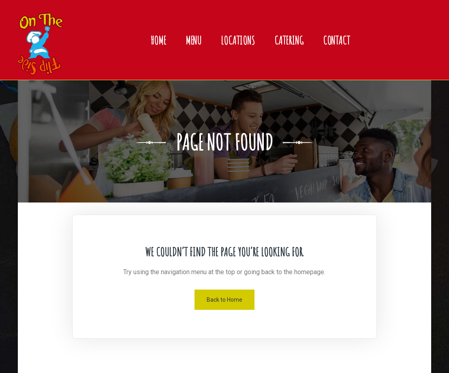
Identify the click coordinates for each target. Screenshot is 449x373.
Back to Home (224, 299)
